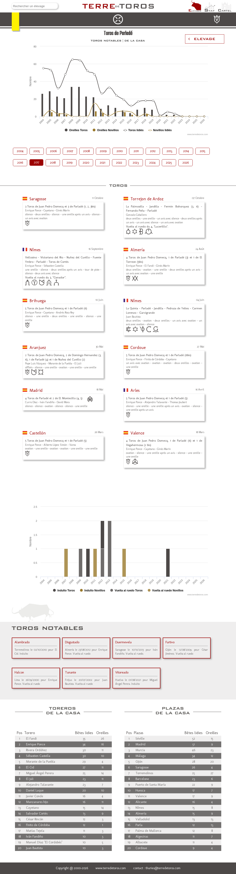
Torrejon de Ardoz (147, 198)
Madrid (36, 390)
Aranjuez (38, 347)
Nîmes (35, 249)
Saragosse (38, 198)
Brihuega (38, 300)
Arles (135, 390)
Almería (137, 249)
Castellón (38, 433)
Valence (137, 433)
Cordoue (138, 347)
